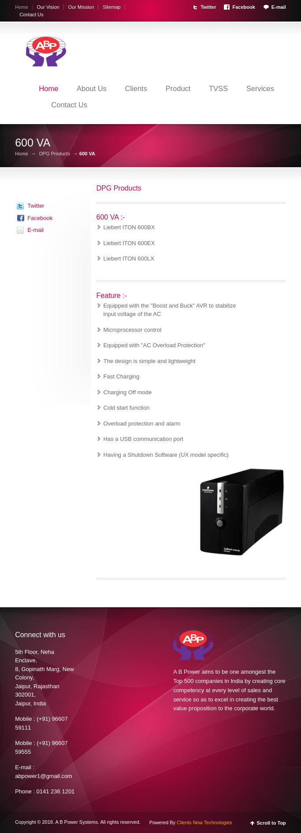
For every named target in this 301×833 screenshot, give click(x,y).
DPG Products (54, 153)
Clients (136, 88)
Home (21, 7)
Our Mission (81, 7)
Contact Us (31, 14)
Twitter (208, 7)
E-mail (278, 7)
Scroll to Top (271, 823)
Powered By (190, 822)
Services (260, 88)
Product (178, 88)
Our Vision (48, 7)
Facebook (243, 7)
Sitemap (111, 7)
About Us (92, 88)
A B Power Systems (76, 822)
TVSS (218, 88)
